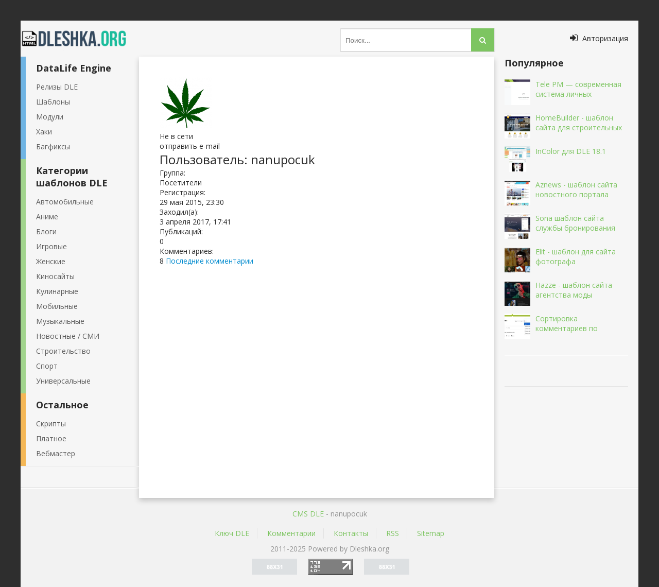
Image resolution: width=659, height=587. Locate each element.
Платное (51, 438)
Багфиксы (53, 146)
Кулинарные (57, 291)
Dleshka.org (80, 39)
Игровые (51, 246)
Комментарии (291, 533)
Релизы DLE (57, 87)
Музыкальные (60, 321)
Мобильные (57, 306)
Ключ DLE (232, 533)
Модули (49, 117)
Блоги (46, 231)
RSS (392, 533)
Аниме (47, 216)
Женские (50, 261)
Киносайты (55, 276)
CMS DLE (308, 514)
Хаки (44, 131)
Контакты (351, 533)
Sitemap (430, 533)
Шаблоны (53, 102)
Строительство (63, 351)
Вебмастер (55, 453)
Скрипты (51, 423)
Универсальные (63, 381)
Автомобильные (65, 201)
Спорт (47, 366)
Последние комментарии (209, 261)
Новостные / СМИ (67, 336)
